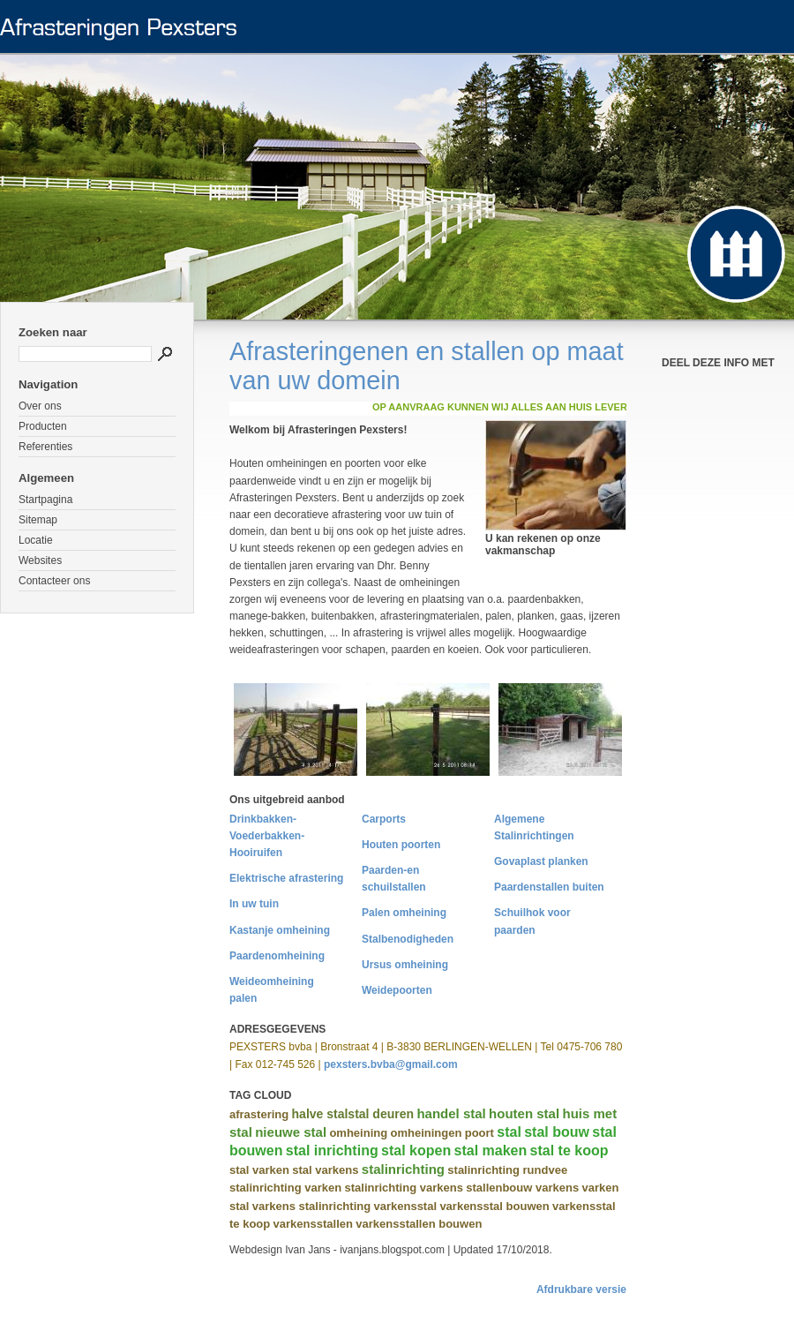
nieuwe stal (290, 1131)
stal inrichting (332, 1150)
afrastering (258, 1114)
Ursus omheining (405, 965)
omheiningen (425, 1132)
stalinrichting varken (285, 1187)
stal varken (259, 1170)
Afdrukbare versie (581, 1289)
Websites (40, 560)
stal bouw (556, 1131)
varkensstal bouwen (494, 1206)
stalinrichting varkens (404, 1187)
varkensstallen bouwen (419, 1223)
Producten (43, 426)
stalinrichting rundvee (507, 1170)
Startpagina (45, 499)
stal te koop (569, 1150)
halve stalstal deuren (353, 1114)
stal (509, 1131)
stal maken (491, 1150)
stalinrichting (403, 1169)
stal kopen (416, 1150)
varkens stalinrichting (311, 1206)
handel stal (450, 1113)
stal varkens (325, 1170)
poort (479, 1132)
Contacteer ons (54, 581)
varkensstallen (313, 1223)
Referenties (45, 446)
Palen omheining (404, 912)
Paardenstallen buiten (549, 887)
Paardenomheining (277, 956)
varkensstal (405, 1206)
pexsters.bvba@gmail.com (391, 1064)
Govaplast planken (541, 861)
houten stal (524, 1113)
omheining (358, 1132)
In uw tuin (254, 904)
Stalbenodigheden (407, 939)
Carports (384, 819)
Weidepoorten (397, 990)
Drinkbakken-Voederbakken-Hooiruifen (266, 836)
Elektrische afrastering (286, 878)
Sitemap (38, 520)
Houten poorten (401, 844)
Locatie (36, 540)
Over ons (40, 406)
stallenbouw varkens (522, 1187)
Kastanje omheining (279, 930)
